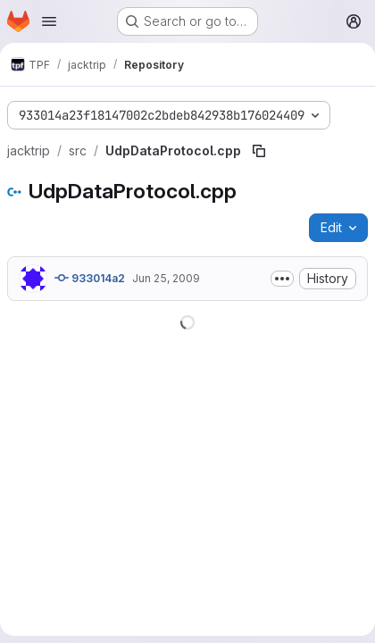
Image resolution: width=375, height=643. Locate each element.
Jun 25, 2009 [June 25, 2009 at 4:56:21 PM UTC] (166, 278)
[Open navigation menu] (49, 21)
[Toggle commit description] (282, 279)
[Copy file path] (259, 151)
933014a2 (89, 278)
